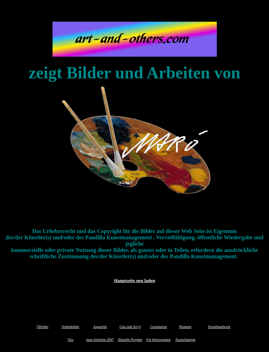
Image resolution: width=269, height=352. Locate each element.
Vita (71, 340)
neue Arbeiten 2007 (99, 340)
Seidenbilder (71, 327)
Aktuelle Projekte (130, 340)
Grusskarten (158, 327)
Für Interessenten (158, 340)
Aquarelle (100, 327)
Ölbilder (42, 327)
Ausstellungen (185, 340)
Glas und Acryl (130, 327)
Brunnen (185, 327)
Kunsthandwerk (219, 327)
